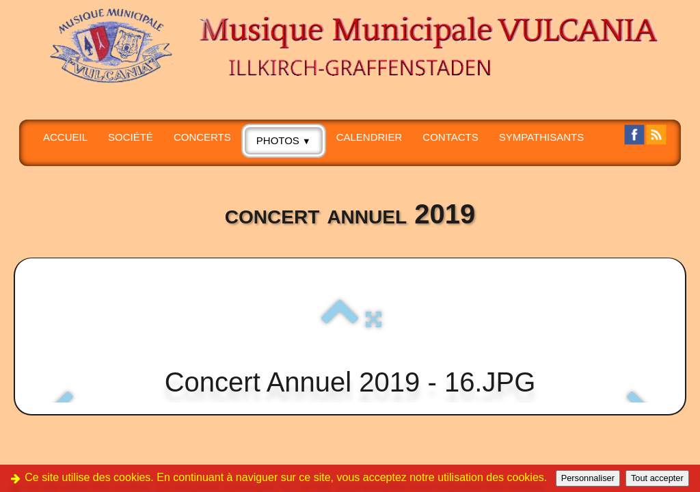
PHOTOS (283, 140)
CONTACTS (450, 137)
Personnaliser (588, 478)
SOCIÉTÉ (130, 137)
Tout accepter (657, 478)
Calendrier (369, 137)
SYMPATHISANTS (541, 137)
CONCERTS (202, 137)
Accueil (65, 137)
